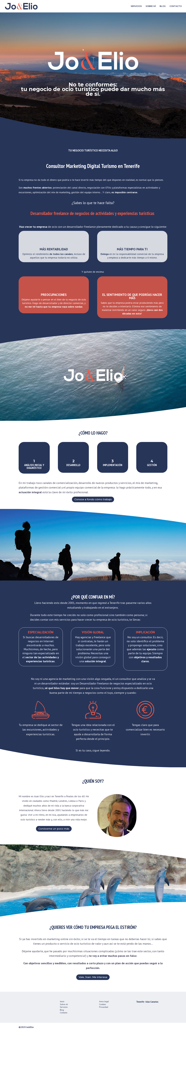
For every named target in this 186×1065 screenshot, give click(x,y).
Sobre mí (64, 1037)
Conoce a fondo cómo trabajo (93, 523)
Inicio (62, 1035)
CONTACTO (176, 6)
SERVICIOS (136, 6)
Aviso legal (104, 1035)
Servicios (64, 1040)
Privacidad (103, 1040)
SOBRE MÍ (151, 6)
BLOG (163, 6)
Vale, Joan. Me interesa (93, 1010)
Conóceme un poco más (53, 862)
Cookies (102, 1037)
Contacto (63, 1046)
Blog (62, 1043)
